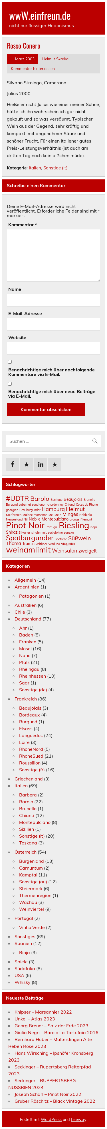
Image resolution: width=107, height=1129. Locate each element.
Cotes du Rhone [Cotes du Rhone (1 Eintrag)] (87, 505)
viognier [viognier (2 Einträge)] (68, 543)
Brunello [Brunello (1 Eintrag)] (89, 500)
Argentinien (27, 587)
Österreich (26, 852)
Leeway (78, 1119)
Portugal (24, 918)
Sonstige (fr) (32, 769)
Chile (20, 612)
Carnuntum (31, 868)
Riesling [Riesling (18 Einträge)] (74, 525)
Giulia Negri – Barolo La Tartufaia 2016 (56, 1032)
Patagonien (31, 596)
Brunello (28, 808)
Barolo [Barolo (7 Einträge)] (39, 499)
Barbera (28, 795)
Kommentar (22, 224)
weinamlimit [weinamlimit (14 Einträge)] (28, 550)
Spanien (23, 943)
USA (19, 975)
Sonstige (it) (55, 168)
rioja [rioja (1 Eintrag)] (93, 527)
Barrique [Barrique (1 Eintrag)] (56, 500)
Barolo (26, 801)
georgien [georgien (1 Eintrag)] (12, 510)
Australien (26, 605)
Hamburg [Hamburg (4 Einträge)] (53, 509)
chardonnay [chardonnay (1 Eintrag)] (55, 505)
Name (14, 289)
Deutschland (28, 619)
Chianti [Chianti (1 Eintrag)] (70, 505)
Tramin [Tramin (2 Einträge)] (28, 543)
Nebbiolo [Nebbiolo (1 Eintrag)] (85, 515)
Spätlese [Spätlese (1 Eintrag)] (61, 539)
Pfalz (24, 662)
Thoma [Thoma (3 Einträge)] (13, 543)
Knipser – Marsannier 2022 (43, 1012)
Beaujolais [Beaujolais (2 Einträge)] (73, 499)
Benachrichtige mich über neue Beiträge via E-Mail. (51, 393)
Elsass (26, 728)
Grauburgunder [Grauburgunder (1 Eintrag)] (30, 510)
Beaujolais (30, 708)
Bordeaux (29, 715)
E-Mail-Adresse (25, 313)
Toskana (28, 843)
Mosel (25, 648)
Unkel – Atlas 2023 (35, 1019)
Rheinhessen (32, 676)
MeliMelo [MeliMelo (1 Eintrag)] (55, 515)
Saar (24, 683)
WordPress (51, 1119)
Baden (26, 635)
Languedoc (31, 735)
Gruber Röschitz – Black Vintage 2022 (55, 1101)
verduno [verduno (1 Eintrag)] (54, 544)
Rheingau (29, 669)
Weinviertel (31, 909)
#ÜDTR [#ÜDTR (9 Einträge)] (17, 498)
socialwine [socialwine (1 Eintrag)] (55, 533)
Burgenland (31, 861)
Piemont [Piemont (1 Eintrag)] (86, 519)
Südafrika (25, 968)
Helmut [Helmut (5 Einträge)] (75, 509)
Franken (27, 641)
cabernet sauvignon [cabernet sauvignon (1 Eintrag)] (32, 505)
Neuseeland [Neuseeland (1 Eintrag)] (14, 519)
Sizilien (26, 829)
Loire (24, 742)
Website (17, 337)
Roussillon (30, 763)
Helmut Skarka (55, 58)
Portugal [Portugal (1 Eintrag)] (52, 527)
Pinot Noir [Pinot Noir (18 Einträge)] (25, 525)
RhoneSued (31, 756)
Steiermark (31, 888)
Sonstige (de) (33, 689)
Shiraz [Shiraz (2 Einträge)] (11, 532)
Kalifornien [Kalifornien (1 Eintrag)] (13, 515)
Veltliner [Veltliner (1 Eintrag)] (41, 544)
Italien (35, 168)
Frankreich (26, 699)
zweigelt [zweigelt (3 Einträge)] (87, 551)
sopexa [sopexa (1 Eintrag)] (69, 533)
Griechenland (29, 779)
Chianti (26, 815)
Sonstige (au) (33, 881)
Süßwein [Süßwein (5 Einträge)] (79, 538)
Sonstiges (25, 936)
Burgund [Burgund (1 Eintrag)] (12, 505)
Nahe (25, 655)
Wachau (28, 902)
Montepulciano (35, 822)
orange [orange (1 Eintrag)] (74, 519)
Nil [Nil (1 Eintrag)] (26, 519)
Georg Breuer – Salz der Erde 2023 (51, 1025)
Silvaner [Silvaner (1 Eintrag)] (24, 533)
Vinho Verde (32, 927)
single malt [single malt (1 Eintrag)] (39, 533)
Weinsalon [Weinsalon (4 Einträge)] (64, 550)
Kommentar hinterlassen (33, 68)
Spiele (21, 961)
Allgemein (25, 580)
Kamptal (28, 875)
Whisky (23, 982)
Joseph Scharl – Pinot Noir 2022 (48, 1094)
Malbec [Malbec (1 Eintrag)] (28, 515)
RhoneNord (31, 749)
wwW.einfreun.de (40, 15)
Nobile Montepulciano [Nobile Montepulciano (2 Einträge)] (48, 519)
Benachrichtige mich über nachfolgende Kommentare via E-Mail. (51, 372)
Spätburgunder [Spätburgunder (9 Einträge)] (30, 537)
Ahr (23, 628)
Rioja (24, 952)
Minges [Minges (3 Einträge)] (70, 514)
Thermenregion (35, 895)
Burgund (28, 721)
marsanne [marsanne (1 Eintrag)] (40, 515)
